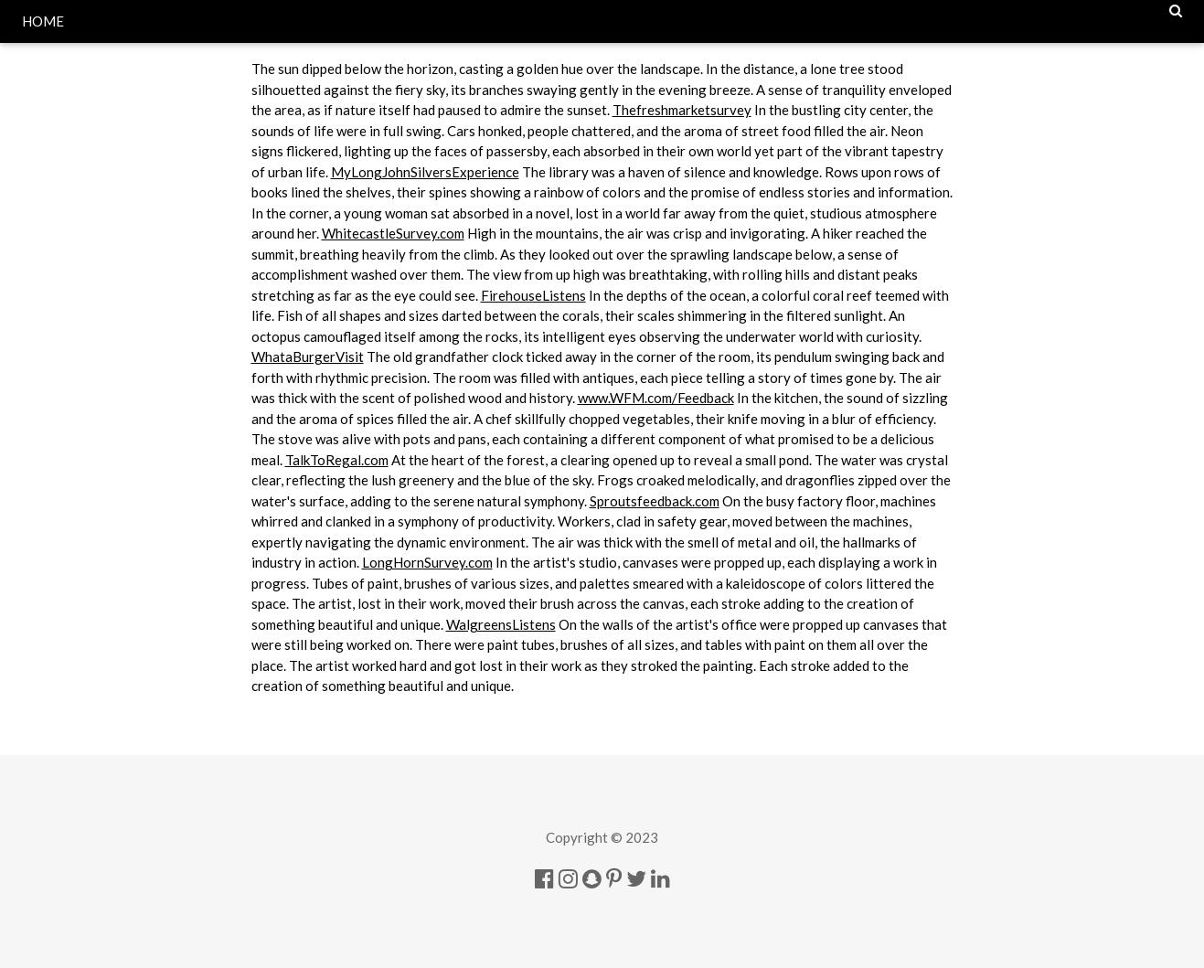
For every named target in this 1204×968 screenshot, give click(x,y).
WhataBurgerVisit (307, 356)
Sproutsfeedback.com (654, 501)
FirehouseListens (533, 295)
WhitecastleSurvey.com (393, 233)
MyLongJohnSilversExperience (425, 172)
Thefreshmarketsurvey (682, 109)
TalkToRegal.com (337, 460)
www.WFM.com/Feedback (656, 397)
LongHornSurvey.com (427, 562)
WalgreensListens (501, 624)
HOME (43, 21)
